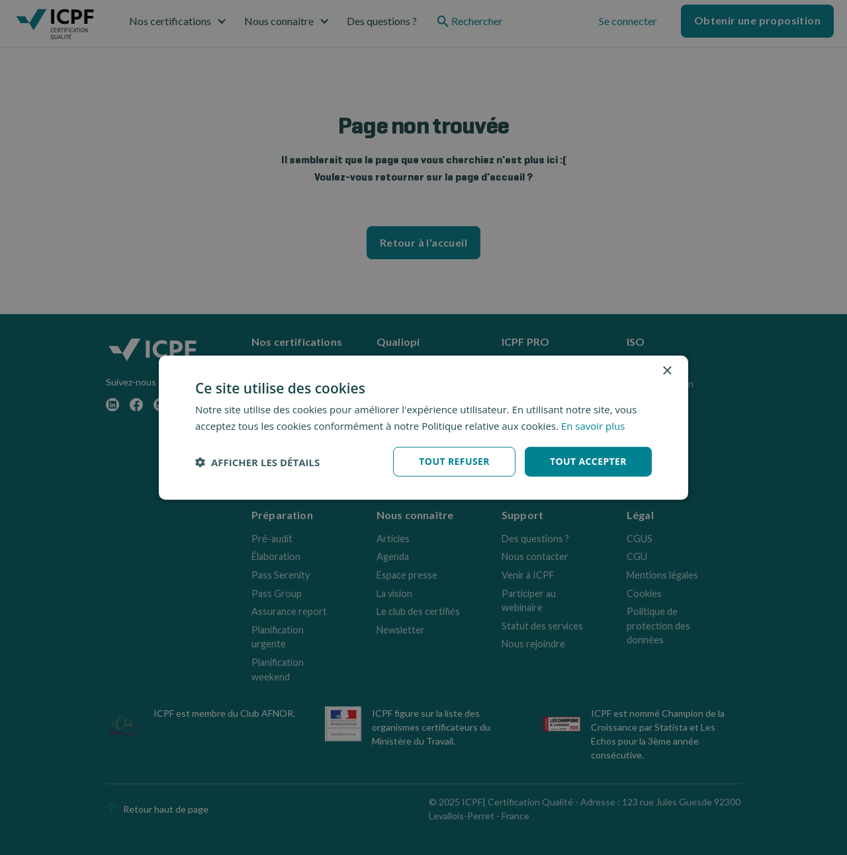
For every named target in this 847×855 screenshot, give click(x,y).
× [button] (667, 371)
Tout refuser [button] (454, 461)
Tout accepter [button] (588, 461)
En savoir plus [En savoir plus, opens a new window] (593, 425)
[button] (257, 462)
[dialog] (423, 427)
